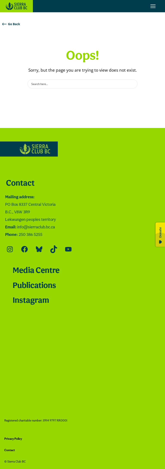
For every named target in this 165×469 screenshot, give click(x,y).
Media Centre (36, 271)
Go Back (11, 24)
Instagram (31, 301)
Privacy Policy (13, 439)
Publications (34, 286)
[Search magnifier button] (133, 84)
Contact (20, 184)
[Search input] (79, 84)
